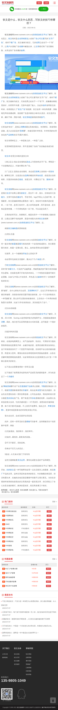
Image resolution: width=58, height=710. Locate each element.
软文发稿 (8, 35)
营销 (14, 97)
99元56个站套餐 (9, 586)
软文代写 (16, 657)
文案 (43, 39)
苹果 (50, 406)
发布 (49, 511)
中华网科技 (7, 528)
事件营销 (28, 661)
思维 (21, 131)
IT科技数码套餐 (9, 581)
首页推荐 (16, 664)
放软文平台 (42, 240)
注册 (46, 3)
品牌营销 (28, 657)
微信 (19, 197)
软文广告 (21, 109)
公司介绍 (5, 654)
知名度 (40, 175)
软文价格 (16, 654)
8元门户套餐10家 (10, 569)
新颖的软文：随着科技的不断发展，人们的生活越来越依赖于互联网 (26, 619)
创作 (44, 105)
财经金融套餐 (8, 577)
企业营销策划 (22, 39)
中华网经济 (7, 537)
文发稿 (9, 240)
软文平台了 (46, 265)
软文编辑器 (12, 228)
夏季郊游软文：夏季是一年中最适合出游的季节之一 (20, 633)
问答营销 (28, 671)
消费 (3, 322)
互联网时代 (32, 291)
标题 (14, 244)
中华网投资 (7, 533)
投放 (40, 265)
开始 (25, 254)
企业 (10, 97)
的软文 (24, 193)
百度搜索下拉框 (26, 386)
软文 (10, 39)
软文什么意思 (14, 490)
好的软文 (10, 470)
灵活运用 (21, 460)
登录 (39, 3)
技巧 (43, 117)
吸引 (21, 244)
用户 (8, 46)
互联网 (36, 172)
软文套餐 (16, 661)
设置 (39, 390)
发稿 (12, 287)
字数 (43, 386)
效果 (23, 50)
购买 (48, 569)
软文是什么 (33, 490)
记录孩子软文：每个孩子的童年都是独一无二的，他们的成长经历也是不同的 (29, 612)
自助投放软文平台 (40, 93)
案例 (48, 179)
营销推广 (28, 664)
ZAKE (6, 524)
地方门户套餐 (8, 573)
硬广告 (13, 42)
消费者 (23, 127)
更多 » (54, 501)
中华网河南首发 (9, 511)
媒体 (40, 277)
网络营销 (7, 386)
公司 (39, 39)
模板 (28, 421)
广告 (35, 39)
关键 (25, 390)
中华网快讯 (7, 520)
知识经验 (28, 674)
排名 (34, 398)
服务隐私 (5, 657)
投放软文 (41, 287)
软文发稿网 (9, 123)
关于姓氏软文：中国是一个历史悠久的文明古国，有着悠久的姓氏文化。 (27, 626)
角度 (39, 259)
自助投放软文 (25, 223)
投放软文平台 (41, 189)
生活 (8, 193)
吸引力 (12, 269)
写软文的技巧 (43, 490)
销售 (12, 135)
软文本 (7, 156)
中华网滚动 (7, 541)
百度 (10, 390)
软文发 (42, 219)
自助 (34, 189)
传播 (21, 46)
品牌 (26, 175)
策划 (17, 97)
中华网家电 (7, 550)
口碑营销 (28, 667)
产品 (8, 135)
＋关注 (43, 9)
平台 (32, 223)
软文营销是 (27, 117)
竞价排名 (10, 398)
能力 (3, 197)
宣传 (52, 172)
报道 (21, 179)
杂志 (28, 162)
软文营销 (28, 654)
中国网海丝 (7, 515)
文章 (37, 46)
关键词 (11, 377)
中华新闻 (7, 546)
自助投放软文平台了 (41, 35)
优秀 (38, 42)
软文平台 (43, 314)
